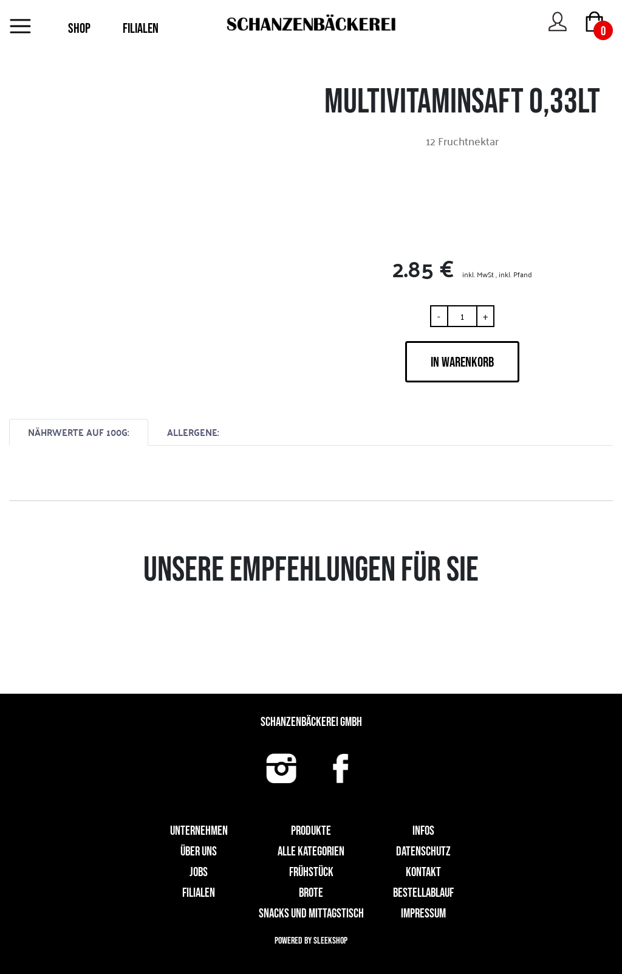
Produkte (311, 830)
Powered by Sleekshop (311, 941)
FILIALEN (141, 28)
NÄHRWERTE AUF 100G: (78, 432)
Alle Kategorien (311, 851)
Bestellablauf (423, 892)
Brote (311, 892)
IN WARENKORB (462, 362)
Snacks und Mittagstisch (311, 913)
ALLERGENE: (193, 432)
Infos (423, 830)
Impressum (423, 913)
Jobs (199, 872)
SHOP (79, 28)
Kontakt (423, 872)
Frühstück (311, 872)
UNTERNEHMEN (199, 830)
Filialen (198, 892)
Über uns (198, 851)
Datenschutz (423, 851)
